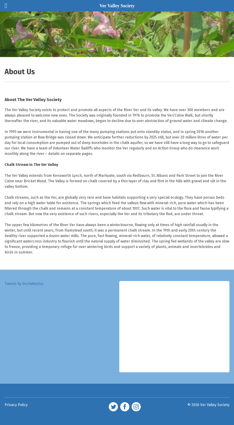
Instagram (136, 406)
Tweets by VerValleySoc (24, 284)
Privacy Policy (16, 405)
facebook (124, 406)
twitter (113, 406)
